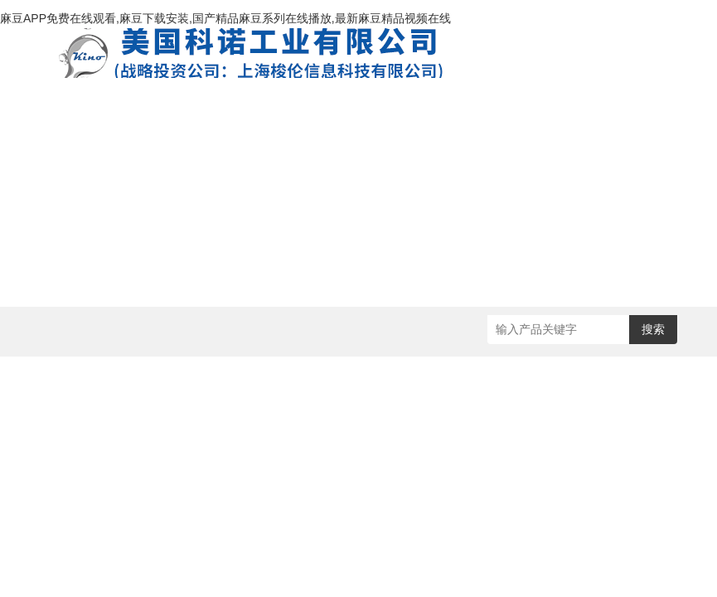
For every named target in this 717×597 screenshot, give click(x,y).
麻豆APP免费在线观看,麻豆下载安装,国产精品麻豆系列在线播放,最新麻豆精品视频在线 (225, 18)
